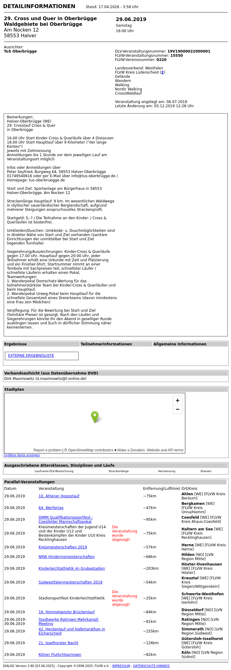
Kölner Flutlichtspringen (59, 655)
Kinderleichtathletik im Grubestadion (71, 568)
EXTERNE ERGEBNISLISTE (31, 355)
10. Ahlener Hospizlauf (58, 496)
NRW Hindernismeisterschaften (66, 557)
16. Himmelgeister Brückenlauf (66, 612)
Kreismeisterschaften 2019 (62, 547)
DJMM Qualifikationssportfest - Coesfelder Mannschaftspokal (65, 519)
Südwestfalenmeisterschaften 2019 (70, 582)
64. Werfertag (50, 508)
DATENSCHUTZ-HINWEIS (151, 666)
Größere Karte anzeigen (22, 455)
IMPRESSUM (121, 666)
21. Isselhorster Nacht (58, 643)
